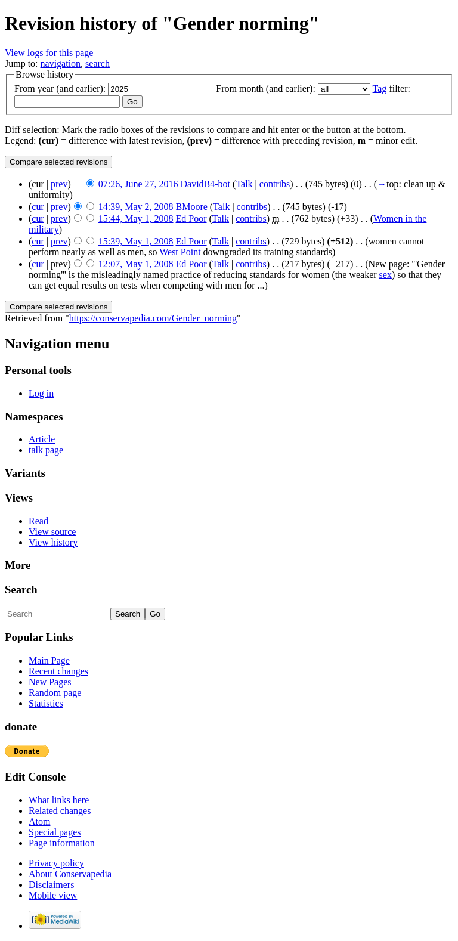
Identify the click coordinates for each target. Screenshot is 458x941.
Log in (41, 393)
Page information (62, 843)
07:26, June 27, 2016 (138, 184)
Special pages (55, 832)
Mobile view (53, 895)
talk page (46, 450)
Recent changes (58, 671)
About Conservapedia (70, 874)
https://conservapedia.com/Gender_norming (153, 318)
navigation (61, 63)
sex (385, 275)
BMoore (192, 207)
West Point (179, 252)
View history (53, 542)
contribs (274, 184)
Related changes (60, 811)
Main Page (49, 660)
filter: (391, 88)
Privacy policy (56, 863)
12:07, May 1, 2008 (136, 264)
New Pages (50, 682)
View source (52, 532)
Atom (39, 821)
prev (59, 184)
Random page (55, 693)
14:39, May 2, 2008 (136, 207)
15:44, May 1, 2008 (136, 218)
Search (21, 589)
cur (38, 207)
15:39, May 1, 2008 (136, 241)
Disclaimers (51, 885)
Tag (380, 88)
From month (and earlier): (265, 88)
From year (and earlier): (60, 88)
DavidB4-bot (206, 184)
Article (42, 439)
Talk (244, 184)
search (97, 63)
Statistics (46, 703)
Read (38, 521)
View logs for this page (49, 53)
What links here (59, 800)
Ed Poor (191, 218)
